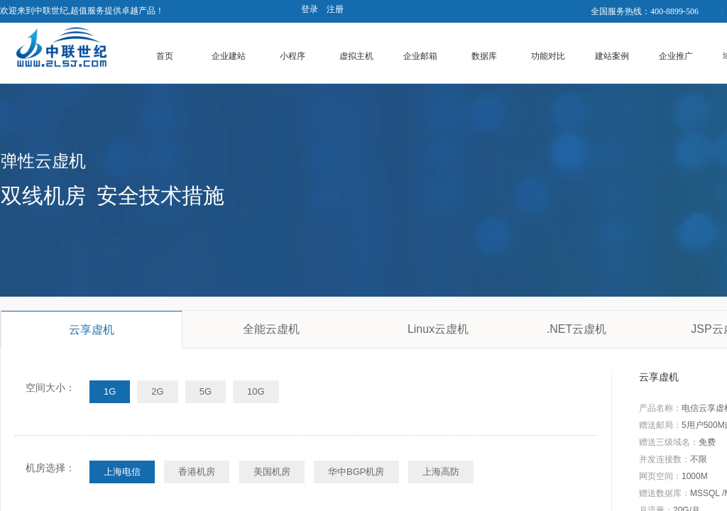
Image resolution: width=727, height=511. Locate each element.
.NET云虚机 (576, 329)
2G (157, 391)
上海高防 (440, 471)
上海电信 (122, 471)
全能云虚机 (271, 329)
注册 (335, 9)
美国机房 (271, 471)
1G (110, 391)
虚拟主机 (356, 56)
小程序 (292, 56)
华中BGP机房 (356, 471)
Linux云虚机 (438, 329)
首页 (164, 56)
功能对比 (548, 56)
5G (205, 391)
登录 (309, 9)
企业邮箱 (420, 56)
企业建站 (229, 56)
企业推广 (676, 56)
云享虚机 (91, 330)
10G (256, 391)
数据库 (484, 56)
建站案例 (612, 56)
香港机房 (196, 471)
